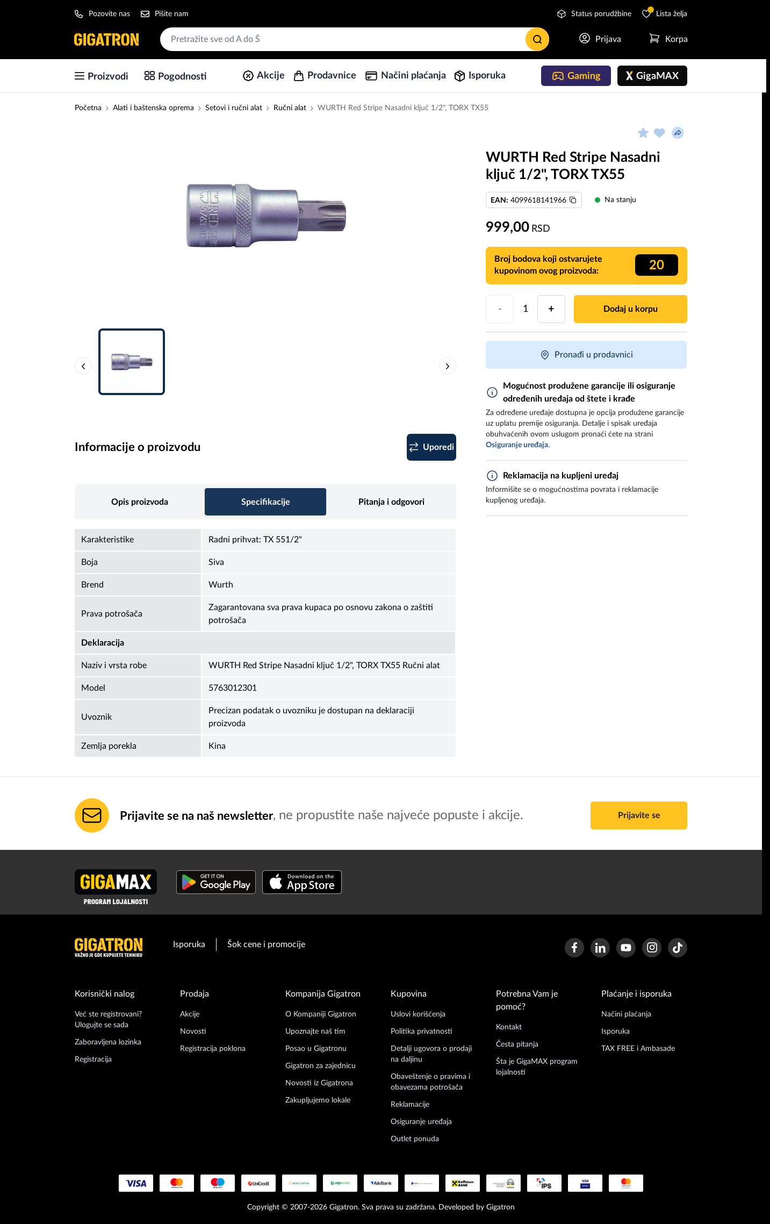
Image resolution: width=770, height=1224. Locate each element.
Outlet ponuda (415, 1139)
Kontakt (509, 1027)
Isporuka (189, 944)
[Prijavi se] (599, 39)
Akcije (189, 1014)
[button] (265, 220)
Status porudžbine (594, 14)
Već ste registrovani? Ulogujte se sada (108, 1020)
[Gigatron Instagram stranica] (651, 947)
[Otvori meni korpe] (668, 39)
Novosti (193, 1031)
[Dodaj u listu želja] (659, 132)
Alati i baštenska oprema (153, 108)
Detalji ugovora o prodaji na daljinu (431, 1054)
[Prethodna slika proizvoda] (83, 366)
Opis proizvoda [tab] (139, 502)
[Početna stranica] (107, 39)
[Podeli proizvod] (677, 132)
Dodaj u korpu (630, 309)
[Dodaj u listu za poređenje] (420, 447)
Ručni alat (290, 108)
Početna (88, 108)
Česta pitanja (517, 1044)
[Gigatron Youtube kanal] (626, 947)
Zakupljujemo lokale (317, 1100)
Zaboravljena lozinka (108, 1042)
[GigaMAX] (652, 76)
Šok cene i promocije (266, 944)
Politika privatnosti (421, 1031)
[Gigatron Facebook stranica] (574, 947)
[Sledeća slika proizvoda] (447, 366)
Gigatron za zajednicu (320, 1066)
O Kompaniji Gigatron (320, 1014)
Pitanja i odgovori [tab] (391, 502)
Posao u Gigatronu (316, 1049)
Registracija (93, 1059)
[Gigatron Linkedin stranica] (600, 947)
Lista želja (664, 13)
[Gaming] (576, 76)
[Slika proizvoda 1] (265, 215)
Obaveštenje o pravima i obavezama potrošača (430, 1082)
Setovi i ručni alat (233, 108)
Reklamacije (410, 1104)
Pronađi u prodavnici (586, 354)
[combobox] (355, 39)
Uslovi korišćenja (418, 1014)
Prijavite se (639, 815)
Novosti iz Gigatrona (319, 1083)
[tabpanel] (265, 642)
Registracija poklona (213, 1049)
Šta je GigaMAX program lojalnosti (537, 1067)
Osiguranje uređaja (421, 1122)
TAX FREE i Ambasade (638, 1049)
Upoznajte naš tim (315, 1031)
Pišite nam (165, 14)
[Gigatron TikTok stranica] (677, 947)
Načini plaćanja (626, 1014)
